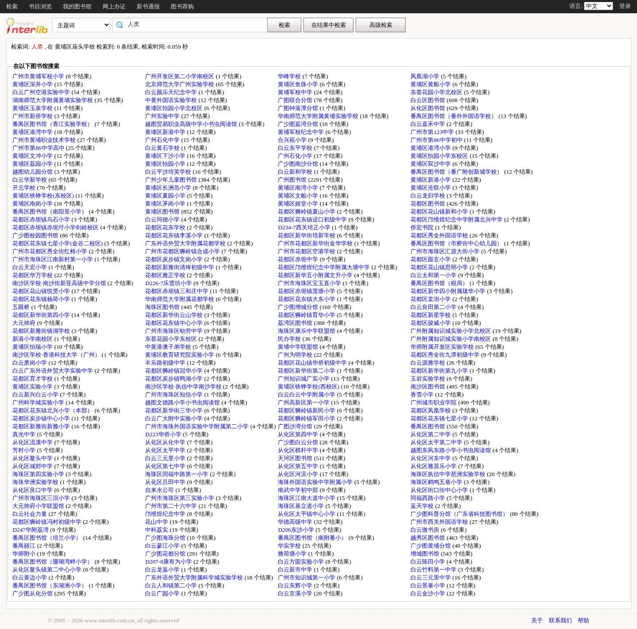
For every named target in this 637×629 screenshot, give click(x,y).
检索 (12, 6)
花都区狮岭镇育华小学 (307, 315)
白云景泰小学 (428, 585)
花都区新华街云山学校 (174, 315)
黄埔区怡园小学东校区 (440, 155)
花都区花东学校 (166, 227)
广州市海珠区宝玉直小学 (310, 283)
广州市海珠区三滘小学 (41, 498)
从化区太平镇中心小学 (307, 514)
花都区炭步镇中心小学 (41, 418)
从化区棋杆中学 (298, 450)
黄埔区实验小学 (33, 386)
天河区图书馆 (296, 458)
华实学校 (290, 545)
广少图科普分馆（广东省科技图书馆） (460, 514)
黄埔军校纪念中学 (301, 132)
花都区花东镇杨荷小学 (41, 299)
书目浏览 (40, 6)
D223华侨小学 (164, 434)
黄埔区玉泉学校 (33, 108)
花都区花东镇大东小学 (307, 299)
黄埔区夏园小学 (166, 195)
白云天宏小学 (30, 267)
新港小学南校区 (33, 338)
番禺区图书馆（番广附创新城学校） (457, 171)
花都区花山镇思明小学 (440, 267)
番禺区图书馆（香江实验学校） (53, 124)
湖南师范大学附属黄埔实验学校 (53, 100)
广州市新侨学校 (33, 116)
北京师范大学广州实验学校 (180, 84)
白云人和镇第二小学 (171, 585)
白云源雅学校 (428, 362)
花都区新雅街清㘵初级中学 (180, 267)
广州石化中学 (163, 140)
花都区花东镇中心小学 (174, 323)
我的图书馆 (77, 6)
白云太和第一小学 (434, 275)
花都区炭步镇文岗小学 (174, 259)
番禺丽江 (24, 545)
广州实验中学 (163, 116)
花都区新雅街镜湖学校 (41, 331)
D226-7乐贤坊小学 (169, 283)
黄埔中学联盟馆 (298, 346)
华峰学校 (290, 76)
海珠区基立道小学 (301, 506)
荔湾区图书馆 (296, 323)
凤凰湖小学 (426, 76)
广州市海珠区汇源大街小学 (446, 251)
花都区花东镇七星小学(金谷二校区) (58, 243)
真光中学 (24, 434)
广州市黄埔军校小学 (38, 76)
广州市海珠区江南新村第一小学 (53, 259)
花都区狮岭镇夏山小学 (307, 211)
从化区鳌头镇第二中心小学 (47, 569)
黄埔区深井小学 (33, 84)
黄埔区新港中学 (166, 132)
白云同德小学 (163, 219)
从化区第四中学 (298, 434)
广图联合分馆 (296, 100)
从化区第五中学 (298, 466)
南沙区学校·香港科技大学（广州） (57, 354)
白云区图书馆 (428, 100)
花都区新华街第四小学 (41, 315)
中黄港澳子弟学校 (168, 346)
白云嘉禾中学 (428, 124)
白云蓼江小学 (163, 545)
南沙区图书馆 (428, 386)
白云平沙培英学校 (168, 171)
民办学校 (290, 338)
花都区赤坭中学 (298, 259)
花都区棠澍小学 (431, 299)
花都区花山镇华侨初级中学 (313, 362)
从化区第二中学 (431, 434)
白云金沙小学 (428, 593)
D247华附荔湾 (31, 529)
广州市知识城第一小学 (307, 577)
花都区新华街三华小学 (174, 410)
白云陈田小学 (428, 561)
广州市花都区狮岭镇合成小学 (183, 251)
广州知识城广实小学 (304, 378)
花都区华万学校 (33, 275)
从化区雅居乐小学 (434, 466)
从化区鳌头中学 (33, 458)
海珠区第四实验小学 (38, 474)
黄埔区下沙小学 (166, 155)
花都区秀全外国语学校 (440, 235)
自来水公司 (160, 490)
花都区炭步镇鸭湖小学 (174, 378)
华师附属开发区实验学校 (443, 346)
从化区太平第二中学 (437, 442)
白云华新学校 (30, 179)
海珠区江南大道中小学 (307, 498)
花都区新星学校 (431, 315)
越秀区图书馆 (428, 537)
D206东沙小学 (296, 529)
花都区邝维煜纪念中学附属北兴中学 (457, 219)
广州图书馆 (293, 179)
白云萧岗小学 (30, 362)
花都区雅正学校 (166, 275)
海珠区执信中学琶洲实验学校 (449, 474)
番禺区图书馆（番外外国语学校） (454, 116)
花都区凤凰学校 (431, 410)
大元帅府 (24, 323)
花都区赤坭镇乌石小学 (41, 219)
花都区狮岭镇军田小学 (307, 418)
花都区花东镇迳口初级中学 (313, 219)
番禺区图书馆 (428, 426)
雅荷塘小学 (293, 553)
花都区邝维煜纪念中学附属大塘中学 (324, 267)
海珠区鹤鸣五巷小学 (437, 482)
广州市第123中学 (433, 132)
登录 (625, 6)
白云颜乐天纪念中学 (171, 92)
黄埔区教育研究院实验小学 (180, 354)
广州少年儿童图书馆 (171, 179)
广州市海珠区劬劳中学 (174, 331)
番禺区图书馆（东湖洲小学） (50, 585)
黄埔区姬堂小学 (298, 203)
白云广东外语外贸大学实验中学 (53, 370)
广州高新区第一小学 (304, 402)
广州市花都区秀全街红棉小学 (50, 251)
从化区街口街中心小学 (440, 490)
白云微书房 (426, 529)
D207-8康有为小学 (169, 561)
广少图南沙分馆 (298, 163)
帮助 (583, 620)
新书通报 (148, 6)
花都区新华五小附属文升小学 (316, 275)
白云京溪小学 (296, 593)
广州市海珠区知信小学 (174, 394)
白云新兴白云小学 (36, 394)
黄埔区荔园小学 (33, 163)
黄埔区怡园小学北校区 (174, 108)
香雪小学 (423, 394)
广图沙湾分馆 (296, 426)
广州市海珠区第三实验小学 (180, 498)
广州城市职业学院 (434, 402)
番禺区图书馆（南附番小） (313, 537)
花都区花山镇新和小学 (440, 211)
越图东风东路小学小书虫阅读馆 (451, 450)
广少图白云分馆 (298, 442)
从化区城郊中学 (33, 466)
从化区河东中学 (431, 458)
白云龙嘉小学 (163, 569)
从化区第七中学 (166, 466)
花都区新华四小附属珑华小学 (449, 291)
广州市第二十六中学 (171, 506)
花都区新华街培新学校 (307, 235)
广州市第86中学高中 (39, 148)
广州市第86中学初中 (437, 140)
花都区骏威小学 (431, 323)
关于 (537, 620)
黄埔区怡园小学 (166, 163)
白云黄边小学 (30, 577)
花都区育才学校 (33, 378)
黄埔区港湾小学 (431, 148)
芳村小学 (24, 450)
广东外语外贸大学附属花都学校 (186, 243)
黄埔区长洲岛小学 (168, 187)
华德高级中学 (296, 521)
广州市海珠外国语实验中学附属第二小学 (197, 426)
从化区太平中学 (166, 450)
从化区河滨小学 (298, 474)
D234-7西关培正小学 (305, 227)
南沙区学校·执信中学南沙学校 (184, 386)
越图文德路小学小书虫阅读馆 (183, 402)
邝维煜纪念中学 (166, 514)
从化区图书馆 (428, 108)
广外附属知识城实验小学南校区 (451, 338)
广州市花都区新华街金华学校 (316, 243)
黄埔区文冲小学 (33, 155)
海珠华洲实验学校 (36, 482)
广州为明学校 (296, 354)
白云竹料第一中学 (434, 569)
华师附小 (24, 553)
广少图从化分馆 (33, 593)
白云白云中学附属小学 (307, 394)
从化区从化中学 (166, 442)
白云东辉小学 (296, 585)
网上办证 (114, 6)
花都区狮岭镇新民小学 (307, 410)
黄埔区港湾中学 (33, 132)
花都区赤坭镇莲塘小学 (307, 291)
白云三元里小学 (166, 458)
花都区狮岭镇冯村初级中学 (47, 521)
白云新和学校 (296, 171)
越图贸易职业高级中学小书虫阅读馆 (191, 124)
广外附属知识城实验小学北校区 (451, 331)
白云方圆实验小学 (301, 561)
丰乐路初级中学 (166, 362)
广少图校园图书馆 (36, 235)
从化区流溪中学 (33, 442)
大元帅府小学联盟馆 (38, 506)
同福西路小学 (428, 498)
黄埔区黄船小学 (431, 84)
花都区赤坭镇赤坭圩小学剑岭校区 (56, 227)
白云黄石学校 (163, 148)
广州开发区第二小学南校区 (180, 76)
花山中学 (157, 521)
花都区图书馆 (428, 203)
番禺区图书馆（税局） (440, 283)
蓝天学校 (423, 506)
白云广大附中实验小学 (174, 418)
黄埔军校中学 (296, 92)
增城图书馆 (426, 553)
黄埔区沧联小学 (431, 187)
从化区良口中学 (33, 490)
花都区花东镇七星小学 (440, 418)
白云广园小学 (163, 593)
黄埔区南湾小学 (298, 187)
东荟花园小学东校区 (171, 338)
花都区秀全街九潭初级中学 (446, 354)
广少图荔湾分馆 (298, 124)
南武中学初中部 (298, 490)
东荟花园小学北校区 (437, 92)
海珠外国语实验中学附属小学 (316, 482)
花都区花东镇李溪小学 (174, 235)
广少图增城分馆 (298, 307)
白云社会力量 (30, 514)
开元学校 (24, 187)
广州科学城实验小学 (38, 402)
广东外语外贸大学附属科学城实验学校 (194, 577)
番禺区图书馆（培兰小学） (47, 537)
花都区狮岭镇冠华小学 (174, 370)
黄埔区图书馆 (163, 211)
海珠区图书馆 (163, 307)
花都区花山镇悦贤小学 (41, 291)
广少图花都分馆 (166, 553)
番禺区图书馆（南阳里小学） (50, 211)
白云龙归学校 (428, 195)
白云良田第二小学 (434, 307)
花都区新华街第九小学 (440, 370)
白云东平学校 (296, 148)
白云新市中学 (296, 569)
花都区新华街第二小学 (307, 370)
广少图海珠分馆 (166, 537)
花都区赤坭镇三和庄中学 (177, 291)
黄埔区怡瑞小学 (33, 346)
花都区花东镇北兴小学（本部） (53, 410)
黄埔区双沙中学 (431, 163)
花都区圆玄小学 (431, 259)
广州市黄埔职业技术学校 (44, 140)
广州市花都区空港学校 (307, 251)
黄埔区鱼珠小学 (298, 84)
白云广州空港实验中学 (41, 92)
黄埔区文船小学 (298, 195)
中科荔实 (157, 529)
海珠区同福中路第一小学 (177, 474)
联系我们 (560, 620)
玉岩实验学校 (428, 378)
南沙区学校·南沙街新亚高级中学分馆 (59, 283)
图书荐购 (182, 6)
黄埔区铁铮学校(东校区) (43, 195)
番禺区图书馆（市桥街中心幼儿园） (457, 243)
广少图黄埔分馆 (431, 545)
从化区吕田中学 (166, 482)
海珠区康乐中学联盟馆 (307, 331)
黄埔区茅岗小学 (166, 203)
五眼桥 (21, 307)
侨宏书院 (423, 227)
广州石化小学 (296, 155)
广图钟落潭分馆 (298, 108)
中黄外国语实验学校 (171, 100)
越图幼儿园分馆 (33, 171)
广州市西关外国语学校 (440, 521)
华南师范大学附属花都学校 (180, 299)
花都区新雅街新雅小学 (41, 426)
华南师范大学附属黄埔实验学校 (319, 116)
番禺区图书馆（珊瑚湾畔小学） (53, 561)
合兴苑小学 (293, 140)
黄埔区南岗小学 (33, 203)
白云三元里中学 (431, 577)
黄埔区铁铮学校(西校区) (309, 386)
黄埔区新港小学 (431, 179)
